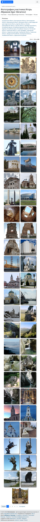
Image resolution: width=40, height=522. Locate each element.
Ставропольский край (12, 32)
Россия (35, 14)
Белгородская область (20, 20)
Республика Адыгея (7, 27)
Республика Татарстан (23, 29)
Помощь (3, 517)
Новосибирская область (8, 25)
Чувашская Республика (20, 35)
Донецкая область (24, 22)
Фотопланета (7, 2)
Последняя (22, 506)
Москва (27, 24)
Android (17, 520)
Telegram (24, 518)
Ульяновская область (25, 33)
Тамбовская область (24, 32)
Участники (3, 14)
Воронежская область (12, 22)
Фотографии (29, 14)
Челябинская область (7, 35)
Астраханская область (8, 20)
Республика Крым (12, 29)
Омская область (19, 25)
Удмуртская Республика (13, 33)
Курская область (20, 24)
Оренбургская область (30, 25)
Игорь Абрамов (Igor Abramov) (16, 14)
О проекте (19, 515)
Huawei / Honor (23, 520)
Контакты (25, 515)
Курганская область (10, 24)
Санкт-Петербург (21, 30)
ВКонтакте (13, 518)
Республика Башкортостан (20, 27)
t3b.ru (33, 513)
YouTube (18, 518)
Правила (8, 517)
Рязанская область (12, 30)
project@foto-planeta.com (10, 513)
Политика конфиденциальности (20, 517)
